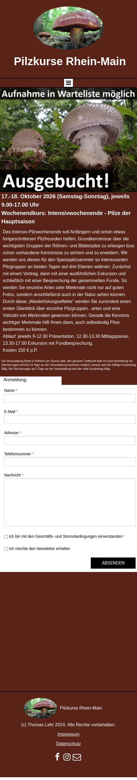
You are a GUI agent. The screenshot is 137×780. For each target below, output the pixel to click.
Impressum (68, 734)
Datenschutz (68, 743)
